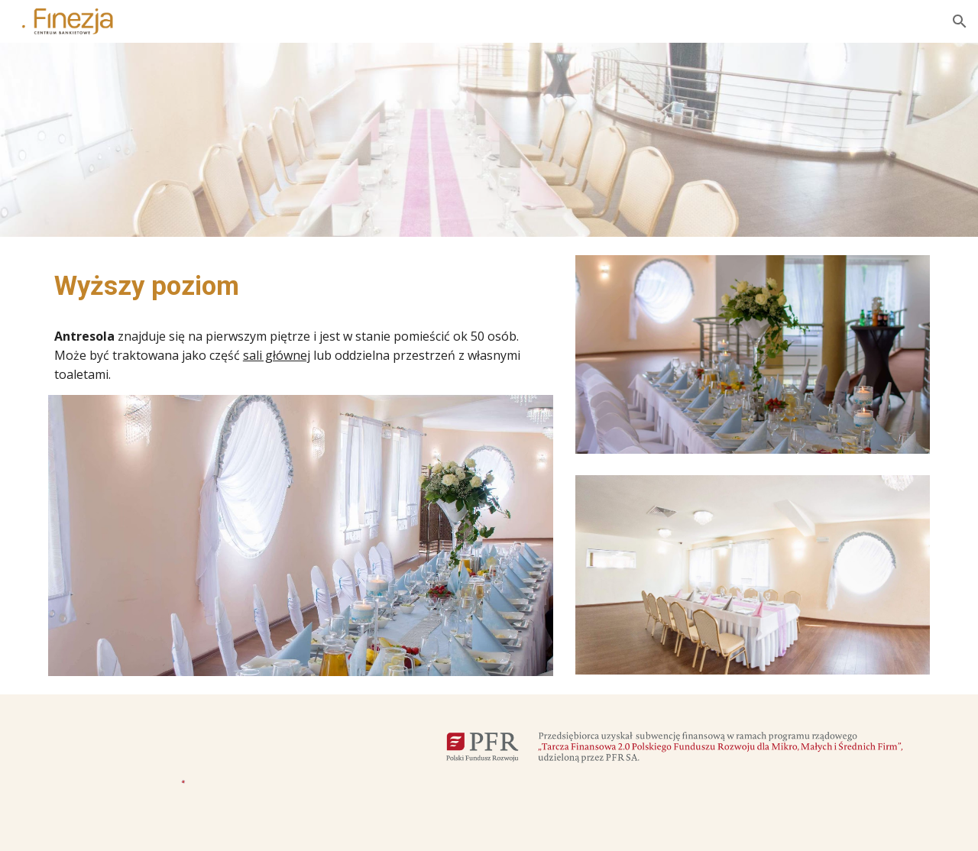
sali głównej (276, 355)
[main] (300, 285)
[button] (959, 21)
